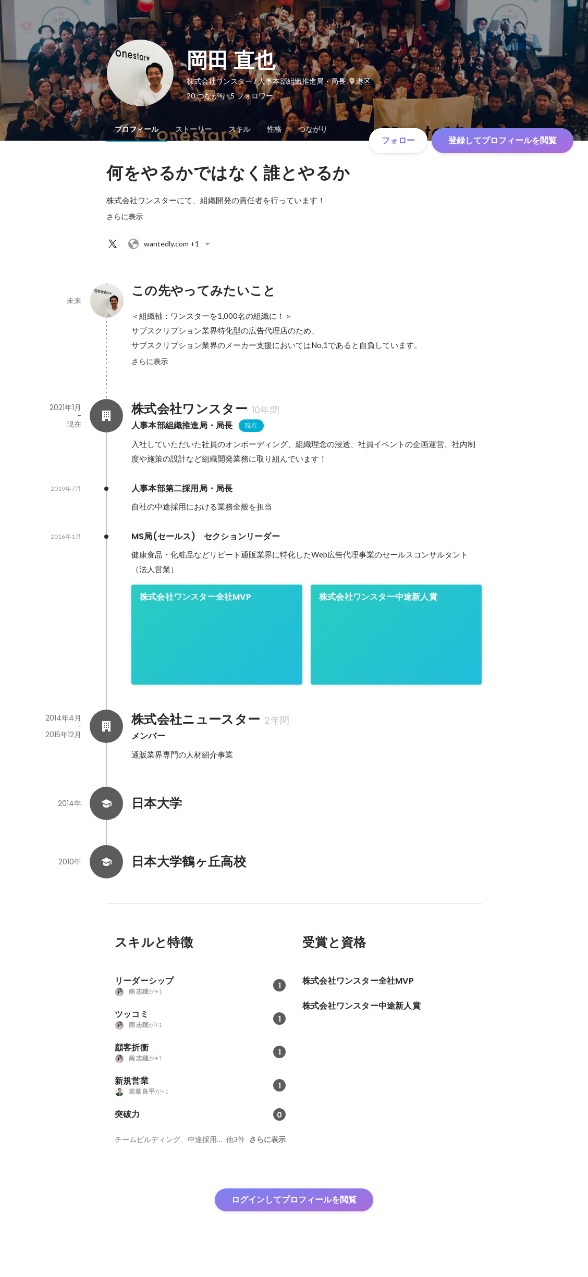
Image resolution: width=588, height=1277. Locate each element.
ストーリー (193, 129)
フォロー (398, 140)
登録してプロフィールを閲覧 (502, 140)
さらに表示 (124, 217)
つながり (312, 129)
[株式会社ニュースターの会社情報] (106, 726)
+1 (170, 244)
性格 (274, 129)
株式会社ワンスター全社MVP (195, 597)
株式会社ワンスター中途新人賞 (378, 597)
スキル (239, 129)
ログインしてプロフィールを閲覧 (294, 1200)
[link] (216, 635)
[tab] (136, 129)
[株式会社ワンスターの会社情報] (106, 415)
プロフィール (136, 129)
